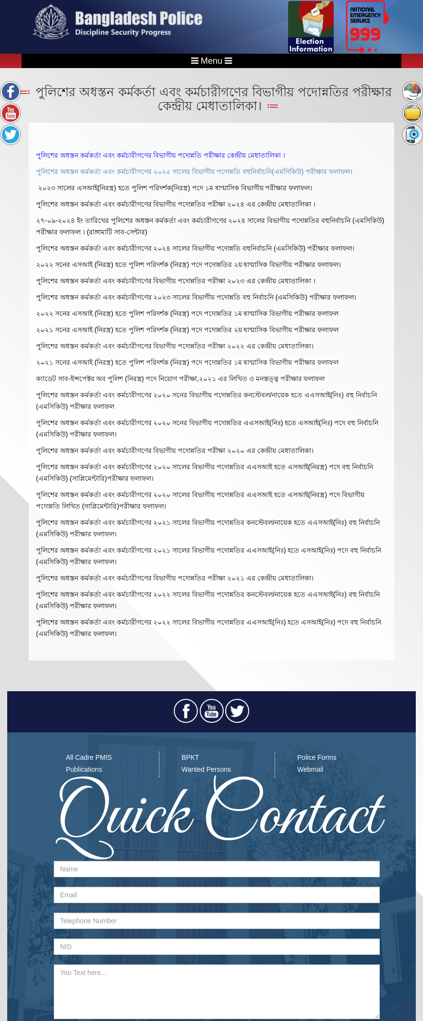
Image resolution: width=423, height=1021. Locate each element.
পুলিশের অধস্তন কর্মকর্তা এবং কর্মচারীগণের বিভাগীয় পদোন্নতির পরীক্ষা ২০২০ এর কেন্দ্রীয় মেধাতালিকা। (175, 450)
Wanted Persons (206, 769)
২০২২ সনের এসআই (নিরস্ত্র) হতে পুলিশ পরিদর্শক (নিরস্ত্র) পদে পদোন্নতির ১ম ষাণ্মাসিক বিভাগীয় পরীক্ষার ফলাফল (187, 313)
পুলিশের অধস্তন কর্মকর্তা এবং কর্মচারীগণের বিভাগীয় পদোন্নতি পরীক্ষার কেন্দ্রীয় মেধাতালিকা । (160, 155)
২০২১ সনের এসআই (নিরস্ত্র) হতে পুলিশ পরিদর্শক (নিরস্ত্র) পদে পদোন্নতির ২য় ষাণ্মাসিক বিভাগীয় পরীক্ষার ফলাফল (187, 330)
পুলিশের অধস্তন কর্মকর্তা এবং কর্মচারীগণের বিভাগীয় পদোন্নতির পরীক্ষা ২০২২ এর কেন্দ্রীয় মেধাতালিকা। (175, 346)
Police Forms (317, 757)
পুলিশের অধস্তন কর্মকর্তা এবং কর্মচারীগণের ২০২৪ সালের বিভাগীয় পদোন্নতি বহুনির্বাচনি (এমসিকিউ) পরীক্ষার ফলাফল (194, 248)
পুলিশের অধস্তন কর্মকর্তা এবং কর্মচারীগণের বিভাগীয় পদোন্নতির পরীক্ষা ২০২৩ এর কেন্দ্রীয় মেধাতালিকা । (175, 281)
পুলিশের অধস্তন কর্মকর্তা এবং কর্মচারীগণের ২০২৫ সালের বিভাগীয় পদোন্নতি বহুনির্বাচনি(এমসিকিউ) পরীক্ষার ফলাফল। (194, 171)
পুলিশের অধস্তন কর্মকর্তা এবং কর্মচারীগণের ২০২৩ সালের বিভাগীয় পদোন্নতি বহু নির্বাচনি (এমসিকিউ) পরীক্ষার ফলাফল (195, 297)
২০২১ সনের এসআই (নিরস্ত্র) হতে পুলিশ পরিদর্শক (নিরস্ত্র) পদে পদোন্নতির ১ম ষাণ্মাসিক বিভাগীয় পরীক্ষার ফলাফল (187, 362)
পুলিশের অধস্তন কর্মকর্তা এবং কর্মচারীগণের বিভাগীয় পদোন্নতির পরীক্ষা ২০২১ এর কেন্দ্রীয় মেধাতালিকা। (175, 578)
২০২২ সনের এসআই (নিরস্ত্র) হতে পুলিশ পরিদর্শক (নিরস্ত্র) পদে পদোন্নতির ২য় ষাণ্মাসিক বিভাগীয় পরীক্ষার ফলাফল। (188, 264)
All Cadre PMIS (89, 757)
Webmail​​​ (310, 769)
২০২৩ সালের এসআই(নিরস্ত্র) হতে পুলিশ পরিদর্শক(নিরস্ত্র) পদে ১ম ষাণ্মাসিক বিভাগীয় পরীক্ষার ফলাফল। (175, 188)
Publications (84, 769)
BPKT (190, 757)
